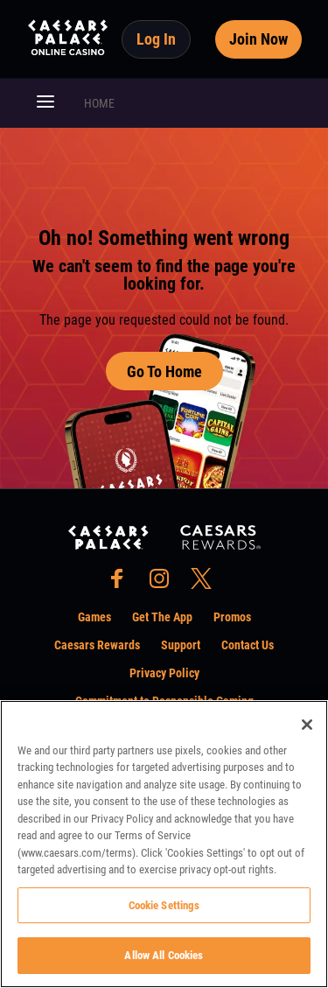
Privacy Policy (164, 673)
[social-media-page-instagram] (164, 583)
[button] (45, 103)
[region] (164, 844)
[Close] (307, 724)
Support (180, 645)
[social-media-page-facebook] (122, 583)
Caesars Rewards (97, 645)
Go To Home (164, 371)
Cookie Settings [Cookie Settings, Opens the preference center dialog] (164, 905)
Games (94, 617)
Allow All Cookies (163, 955)
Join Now (258, 39)
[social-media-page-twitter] (206, 583)
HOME (99, 103)
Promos (232, 617)
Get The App (162, 617)
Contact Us (247, 645)
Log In (156, 39)
